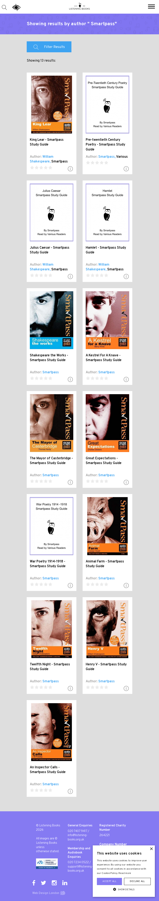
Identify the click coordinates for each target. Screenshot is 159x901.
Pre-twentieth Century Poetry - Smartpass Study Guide (105, 145)
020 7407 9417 (77, 831)
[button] (151, 7)
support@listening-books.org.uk (80, 869)
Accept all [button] (109, 881)
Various (122, 157)
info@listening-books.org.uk (77, 837)
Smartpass (59, 162)
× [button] (151, 849)
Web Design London (45, 893)
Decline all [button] (137, 881)
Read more (124, 873)
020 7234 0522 (78, 862)
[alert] (124, 871)
